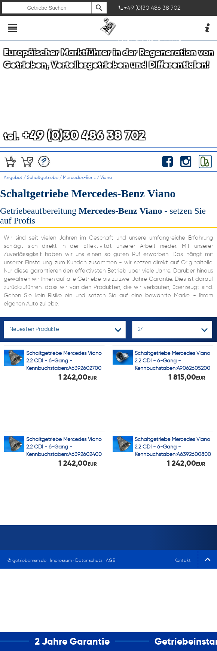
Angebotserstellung (44, 161)
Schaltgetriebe (42, 177)
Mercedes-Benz (79, 177)
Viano (106, 177)
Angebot (13, 177)
